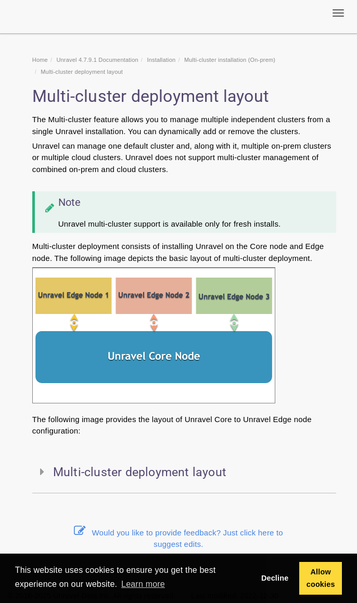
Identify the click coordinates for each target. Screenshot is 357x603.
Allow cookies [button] (321, 578)
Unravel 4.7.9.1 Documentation (97, 60)
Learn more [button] (143, 584)
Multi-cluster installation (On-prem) (229, 60)
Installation (161, 60)
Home (40, 60)
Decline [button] (275, 578)
